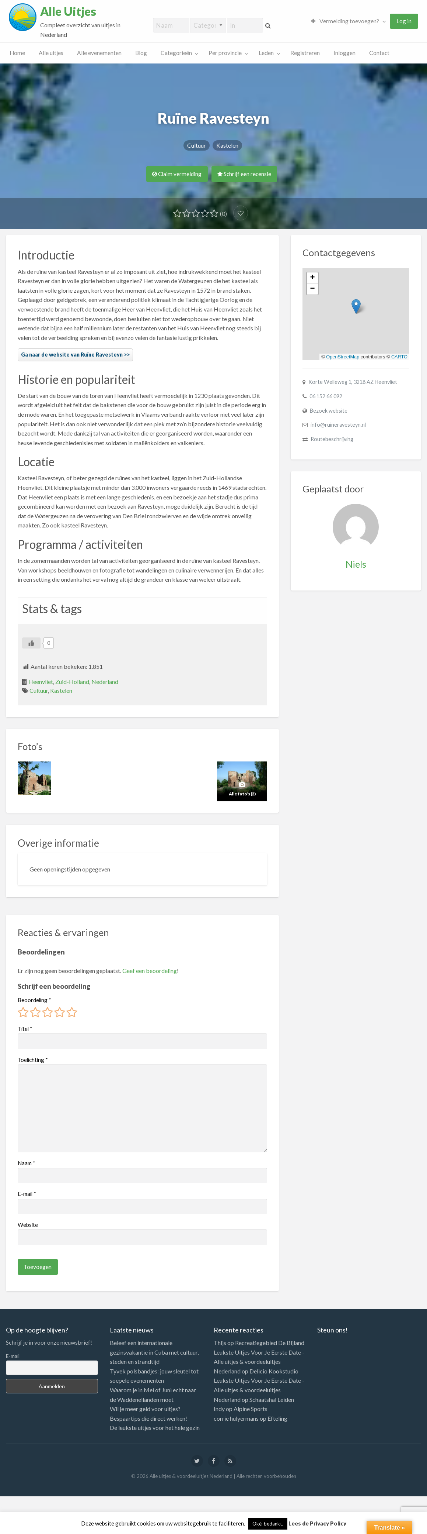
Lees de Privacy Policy (317, 1523)
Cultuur (196, 145)
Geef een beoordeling (149, 970)
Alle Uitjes (68, 11)
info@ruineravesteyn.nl (338, 425)
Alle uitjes (51, 52)
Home (17, 52)
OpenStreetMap (342, 357)
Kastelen (227, 145)
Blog (141, 52)
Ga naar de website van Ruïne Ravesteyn (72, 354)
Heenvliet (40, 681)
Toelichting (33, 1059)
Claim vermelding (177, 174)
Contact (379, 52)
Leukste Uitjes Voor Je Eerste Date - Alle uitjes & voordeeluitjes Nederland (259, 1362)
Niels (356, 564)
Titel (25, 1028)
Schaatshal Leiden (271, 1399)
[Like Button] (31, 643)
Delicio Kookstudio (273, 1371)
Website (28, 1224)
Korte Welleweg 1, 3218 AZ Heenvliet (352, 382)
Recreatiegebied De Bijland (269, 1342)
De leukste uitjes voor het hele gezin (155, 1427)
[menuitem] (347, 21)
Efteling (277, 1418)
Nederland (104, 681)
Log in (404, 21)
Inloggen (344, 52)
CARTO (399, 357)
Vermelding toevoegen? (345, 21)
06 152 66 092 (325, 396)
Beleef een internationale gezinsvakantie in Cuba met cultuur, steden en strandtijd (154, 1352)
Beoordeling (34, 1000)
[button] (356, 306)
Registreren (305, 52)
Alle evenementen (99, 52)
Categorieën (176, 52)
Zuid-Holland (72, 681)
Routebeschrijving (332, 439)
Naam (26, 1163)
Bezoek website (328, 410)
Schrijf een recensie (244, 174)
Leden (266, 52)
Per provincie (225, 52)
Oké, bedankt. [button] (267, 1524)
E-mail (27, 1193)
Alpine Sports (250, 1408)
